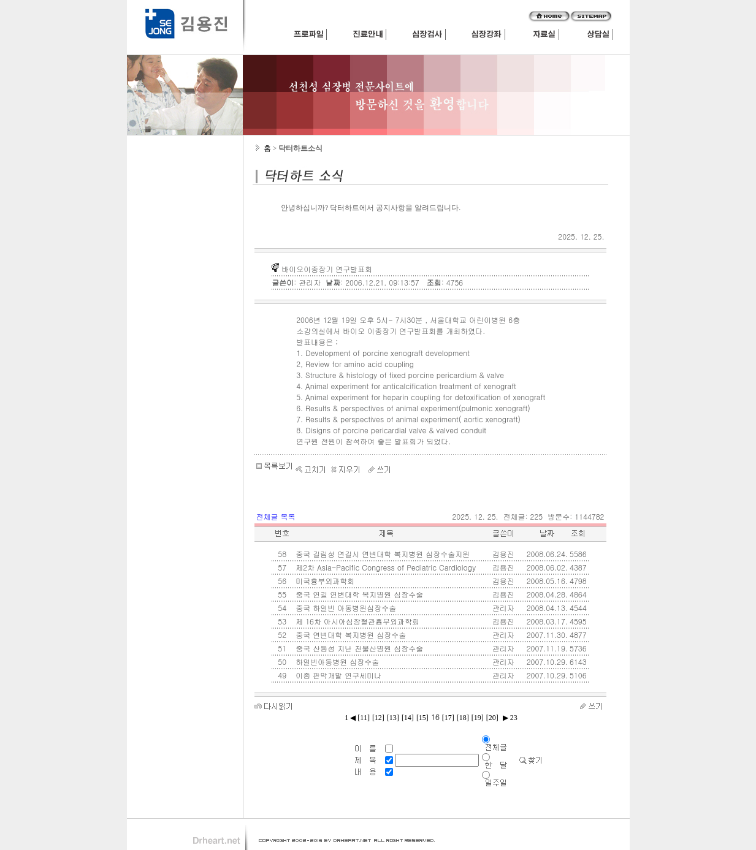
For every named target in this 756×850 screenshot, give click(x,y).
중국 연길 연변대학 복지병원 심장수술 (358, 594)
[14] (408, 717)
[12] (378, 717)
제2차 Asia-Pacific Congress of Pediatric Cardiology (384, 567)
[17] (448, 717)
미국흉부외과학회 (323, 580)
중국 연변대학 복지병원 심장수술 (349, 634)
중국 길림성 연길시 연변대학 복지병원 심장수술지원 (381, 553)
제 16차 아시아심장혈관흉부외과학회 (356, 621)
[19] (478, 717)
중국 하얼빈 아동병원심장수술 (344, 607)
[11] (363, 717)
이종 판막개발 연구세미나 (337, 675)
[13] (393, 717)
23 (512, 717)
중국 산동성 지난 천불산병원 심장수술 (358, 648)
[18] (463, 717)
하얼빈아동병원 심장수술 (336, 661)
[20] (492, 717)
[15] (422, 717)
